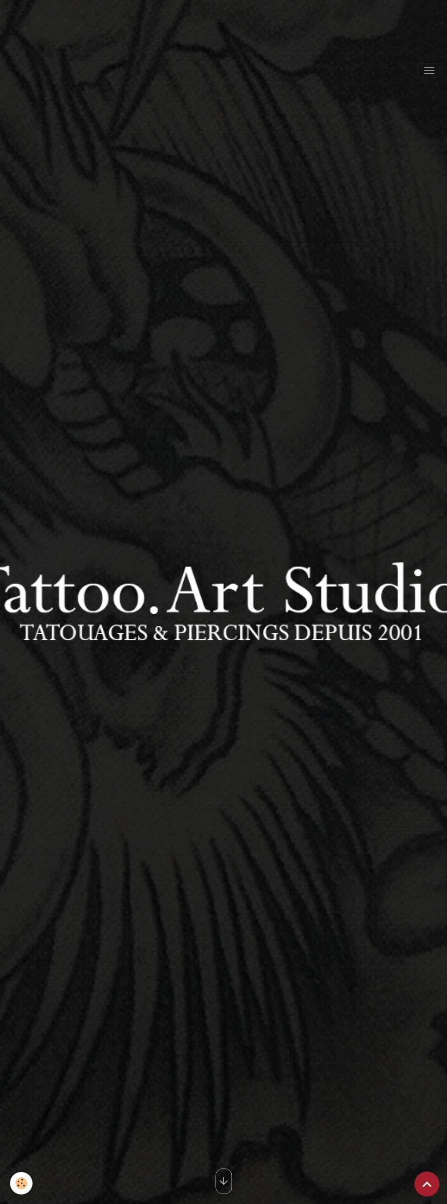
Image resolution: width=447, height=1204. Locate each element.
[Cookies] (21, 1183)
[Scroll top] (426, 1183)
